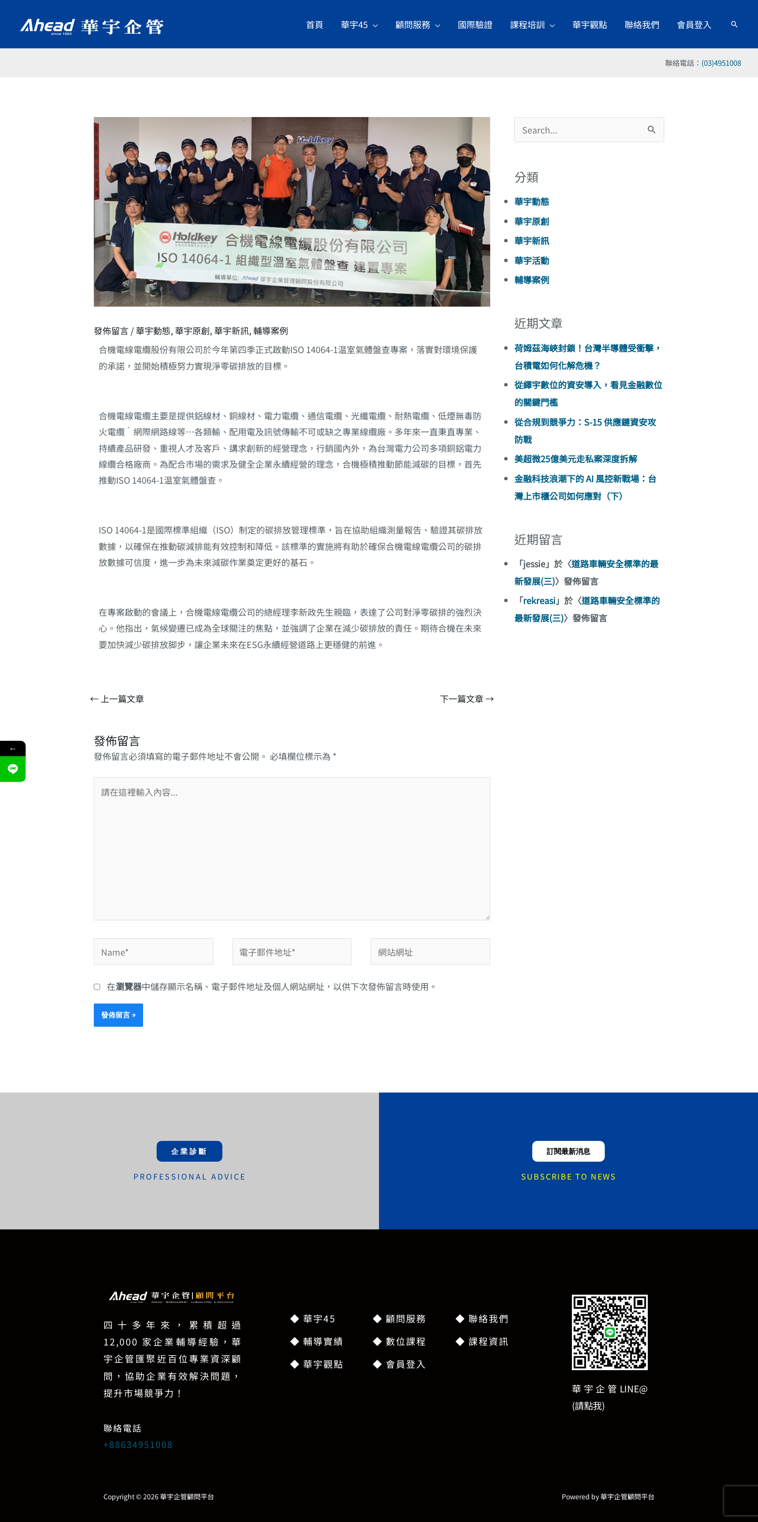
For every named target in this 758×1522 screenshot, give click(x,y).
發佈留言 (111, 330)
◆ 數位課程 (399, 1340)
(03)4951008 (721, 63)
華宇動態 (153, 330)
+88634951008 (138, 1444)
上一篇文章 (117, 698)
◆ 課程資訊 (482, 1340)
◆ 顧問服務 (399, 1318)
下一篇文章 (467, 698)
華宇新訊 (231, 330)
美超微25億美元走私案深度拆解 (575, 458)
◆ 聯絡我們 (482, 1318)
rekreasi (539, 600)
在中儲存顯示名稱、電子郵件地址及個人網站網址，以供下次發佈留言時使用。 (272, 986)
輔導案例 (270, 330)
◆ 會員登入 (399, 1363)
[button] (359, 24)
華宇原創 (192, 330)
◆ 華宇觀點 (317, 1363)
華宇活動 (531, 260)
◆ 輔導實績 (317, 1340)
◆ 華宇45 (313, 1318)
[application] (373, 24)
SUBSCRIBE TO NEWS (568, 1176)
